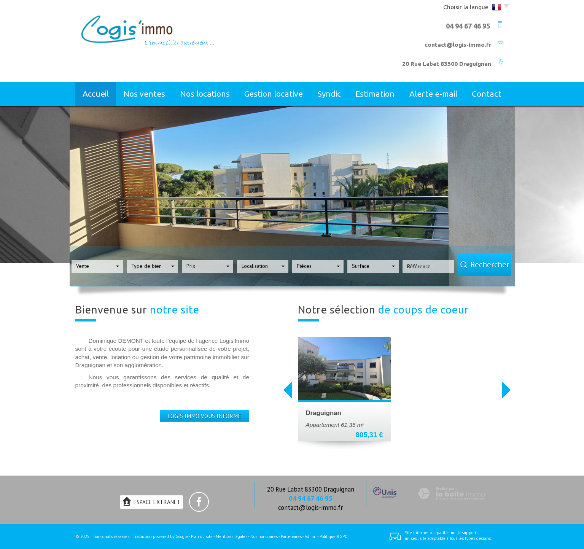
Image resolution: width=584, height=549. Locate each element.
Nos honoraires (264, 536)
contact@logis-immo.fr (458, 44)
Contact (486, 93)
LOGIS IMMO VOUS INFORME (204, 416)
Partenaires (291, 536)
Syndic (329, 93)
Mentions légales (231, 536)
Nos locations (205, 93)
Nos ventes (144, 93)
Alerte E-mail (433, 93)
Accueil (96, 93)
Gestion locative (273, 93)
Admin (311, 536)
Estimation (375, 93)
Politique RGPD (334, 536)
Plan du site (202, 536)
